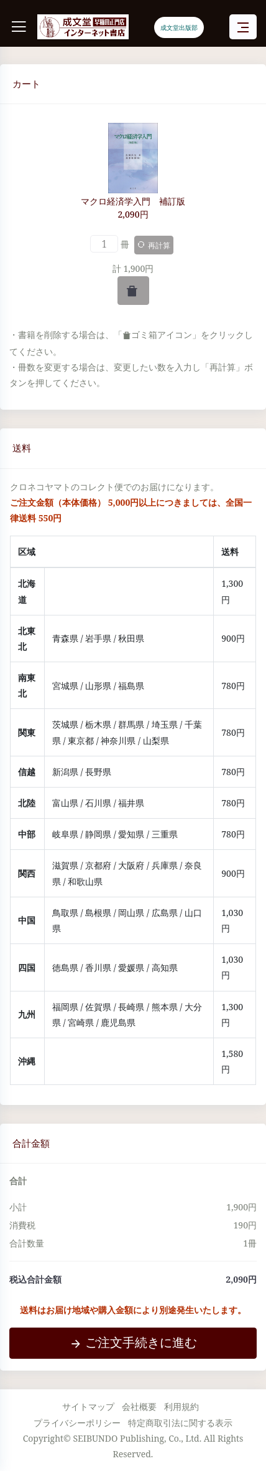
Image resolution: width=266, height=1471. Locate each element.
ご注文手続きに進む (133, 1342)
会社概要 (139, 1406)
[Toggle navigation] (243, 27)
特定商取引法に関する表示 (180, 1423)
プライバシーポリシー (77, 1423)
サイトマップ (88, 1406)
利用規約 (181, 1406)
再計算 (153, 245)
